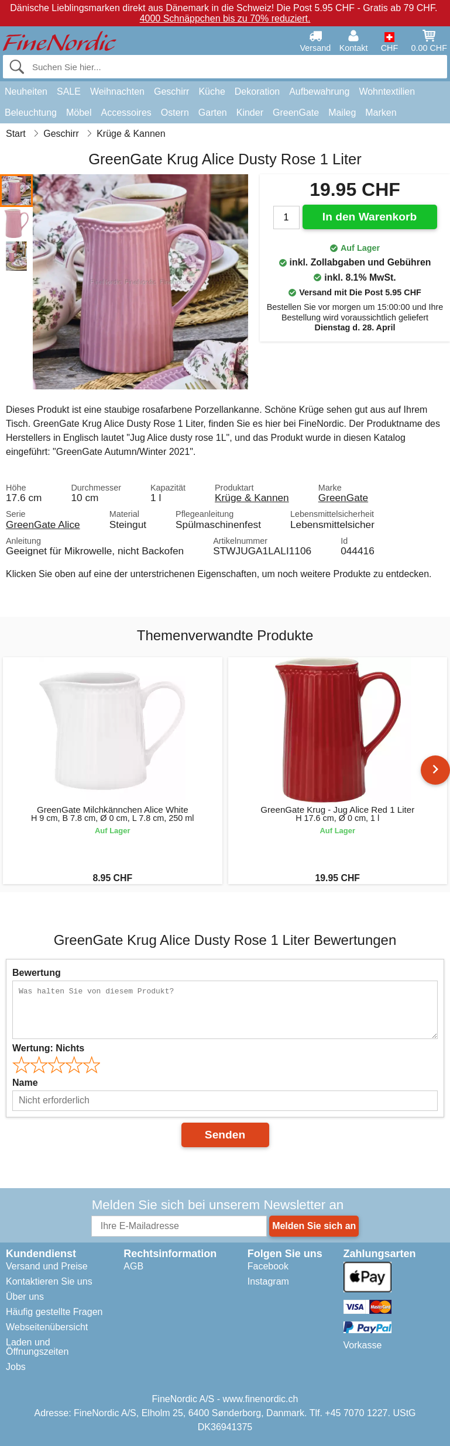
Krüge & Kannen (252, 497)
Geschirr (171, 91)
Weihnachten (117, 91)
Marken (380, 113)
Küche (211, 91)
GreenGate (296, 113)
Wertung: (48, 1048)
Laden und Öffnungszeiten (37, 1347)
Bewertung (36, 973)
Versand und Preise (47, 1266)
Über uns (25, 1297)
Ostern (175, 113)
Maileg (342, 113)
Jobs (16, 1367)
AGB (133, 1266)
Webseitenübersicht (47, 1327)
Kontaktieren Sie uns (49, 1281)
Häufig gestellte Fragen (54, 1312)
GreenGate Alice (43, 524)
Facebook (268, 1266)
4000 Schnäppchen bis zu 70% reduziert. (225, 18)
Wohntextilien (387, 91)
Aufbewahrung (319, 91)
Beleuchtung (31, 113)
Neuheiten (26, 91)
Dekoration (257, 91)
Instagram (268, 1281)
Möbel (79, 113)
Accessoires (126, 113)
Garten (212, 113)
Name (25, 1083)
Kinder (249, 113)
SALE (69, 91)
